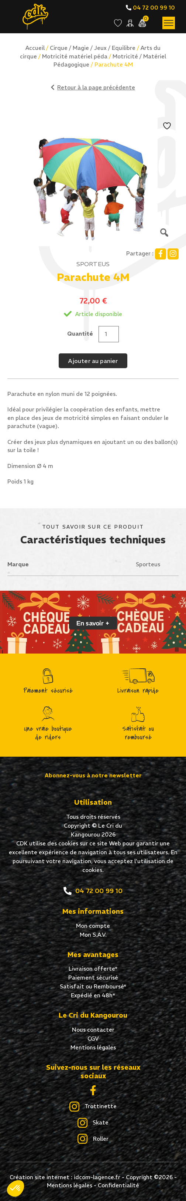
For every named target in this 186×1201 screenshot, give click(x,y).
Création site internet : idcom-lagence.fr (65, 1177)
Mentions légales (93, 1047)
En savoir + (92, 623)
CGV (93, 1038)
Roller (93, 1139)
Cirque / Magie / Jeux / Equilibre (92, 47)
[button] (15, 1188)
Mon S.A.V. (93, 934)
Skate (93, 1123)
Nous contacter (93, 1029)
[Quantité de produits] (108, 334)
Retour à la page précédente (93, 87)
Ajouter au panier (93, 360)
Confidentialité (118, 1185)
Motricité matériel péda (74, 56)
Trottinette (93, 1107)
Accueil (35, 47)
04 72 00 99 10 (150, 7)
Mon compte (93, 925)
